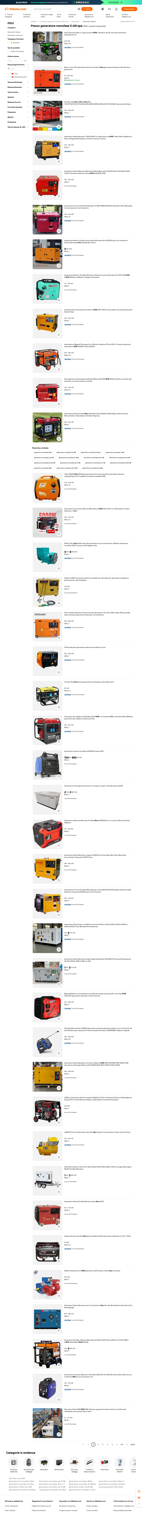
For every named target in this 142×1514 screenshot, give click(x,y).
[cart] (110, 9)
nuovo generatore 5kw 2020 (111, 1487)
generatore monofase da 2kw (44, 457)
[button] (59, 58)
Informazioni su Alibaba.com (124, 1506)
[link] (139, 1491)
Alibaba (33, 21)
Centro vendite (92, 1510)
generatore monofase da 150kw (22, 1490)
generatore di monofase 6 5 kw (82, 1490)
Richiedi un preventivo (67, 1506)
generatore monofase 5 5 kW (66, 452)
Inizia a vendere (92, 1506)
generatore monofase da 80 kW (120, 463)
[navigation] (18, 734)
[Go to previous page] (83, 1444)
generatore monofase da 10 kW (67, 468)
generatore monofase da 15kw (69, 457)
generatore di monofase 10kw (21, 1481)
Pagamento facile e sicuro (41, 1506)
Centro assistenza (11, 1506)
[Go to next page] (127, 1444)
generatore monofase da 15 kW (52, 1487)
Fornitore (80, 47)
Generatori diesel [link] (89, 21)
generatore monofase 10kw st (111, 1481)
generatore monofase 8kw (43, 468)
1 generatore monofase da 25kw (52, 1490)
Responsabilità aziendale (123, 1510)
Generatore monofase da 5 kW (94, 457)
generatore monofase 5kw (43, 452)
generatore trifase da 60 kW (81, 1487)
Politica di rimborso (39, 1510)
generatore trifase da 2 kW (20, 1487)
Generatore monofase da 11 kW (52, 1481)
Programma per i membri (68, 1510)
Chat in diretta (10, 1510)
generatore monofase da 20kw (112, 1484)
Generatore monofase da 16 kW (119, 457)
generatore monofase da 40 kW (44, 463)
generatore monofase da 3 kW (70, 463)
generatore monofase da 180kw (82, 1484)
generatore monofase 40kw (80, 1481)
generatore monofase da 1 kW (95, 463)
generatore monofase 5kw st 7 (52, 1484)
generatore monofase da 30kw (92, 468)
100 (122, 1444)
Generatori (75, 21)
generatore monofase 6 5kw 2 (91, 452)
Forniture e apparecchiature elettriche (54, 21)
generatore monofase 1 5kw (115, 452)
